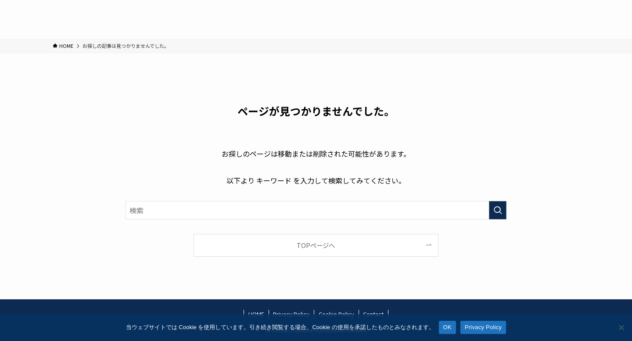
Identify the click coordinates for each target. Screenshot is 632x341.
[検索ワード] (316, 210)
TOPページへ (316, 245)
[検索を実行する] (497, 210)
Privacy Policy (483, 327)
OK (447, 327)
